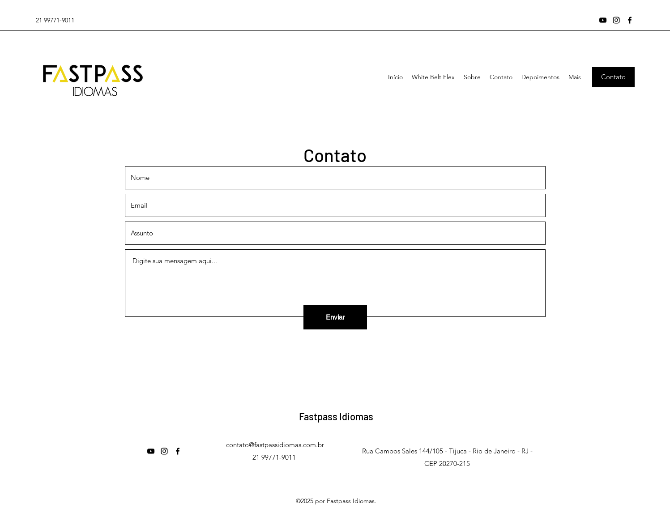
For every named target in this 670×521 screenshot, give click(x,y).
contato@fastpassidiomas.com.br (275, 444)
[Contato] (613, 77)
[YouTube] (602, 20)
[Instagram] (616, 20)
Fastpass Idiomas (336, 416)
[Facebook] (629, 20)
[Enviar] (335, 317)
